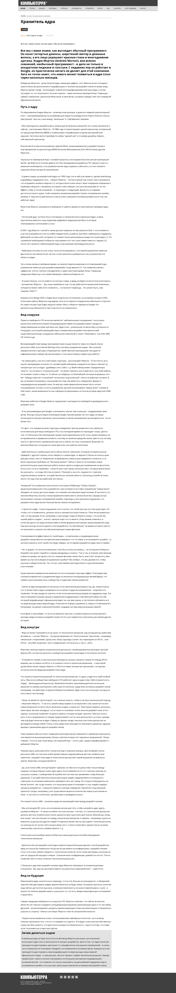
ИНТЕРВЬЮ (53, 8)
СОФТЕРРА (117, 8)
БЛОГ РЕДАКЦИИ (130, 8)
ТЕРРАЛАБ (64, 8)
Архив (24, 29)
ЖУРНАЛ (143, 8)
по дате (29, 16)
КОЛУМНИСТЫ (76, 8)
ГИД (108, 8)
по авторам (46, 16)
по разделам (37, 16)
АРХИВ (23, 8)
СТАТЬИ (32, 8)
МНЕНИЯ (42, 8)
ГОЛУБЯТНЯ (90, 8)
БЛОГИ (100, 8)
